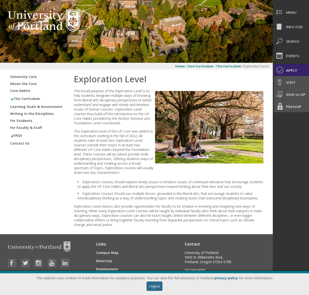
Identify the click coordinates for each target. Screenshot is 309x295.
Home (180, 66)
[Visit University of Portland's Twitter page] (25, 263)
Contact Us (19, 143)
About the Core (23, 83)
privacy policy (226, 278)
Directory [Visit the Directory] (104, 261)
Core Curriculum (200, 66)
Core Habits (20, 90)
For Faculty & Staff (26, 127)
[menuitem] (291, 12)
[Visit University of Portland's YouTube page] (52, 263)
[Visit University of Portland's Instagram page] (38, 263)
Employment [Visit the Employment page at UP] (107, 269)
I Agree (154, 286)
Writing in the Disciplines (32, 113)
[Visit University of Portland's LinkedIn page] (65, 263)
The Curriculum (229, 66)
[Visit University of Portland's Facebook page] (12, 263)
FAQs (18, 135)
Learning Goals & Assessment (36, 106)
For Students (21, 120)
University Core (23, 76)
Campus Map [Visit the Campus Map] (107, 252)
